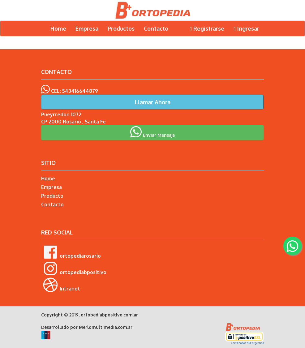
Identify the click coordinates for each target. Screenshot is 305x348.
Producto (52, 196)
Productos (121, 28)
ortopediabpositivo (73, 268)
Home (58, 28)
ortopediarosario (71, 252)
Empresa (86, 28)
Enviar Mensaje (152, 131)
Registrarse (207, 28)
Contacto (156, 28)
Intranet (60, 284)
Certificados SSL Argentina (247, 343)
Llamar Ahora (152, 102)
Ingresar (246, 28)
